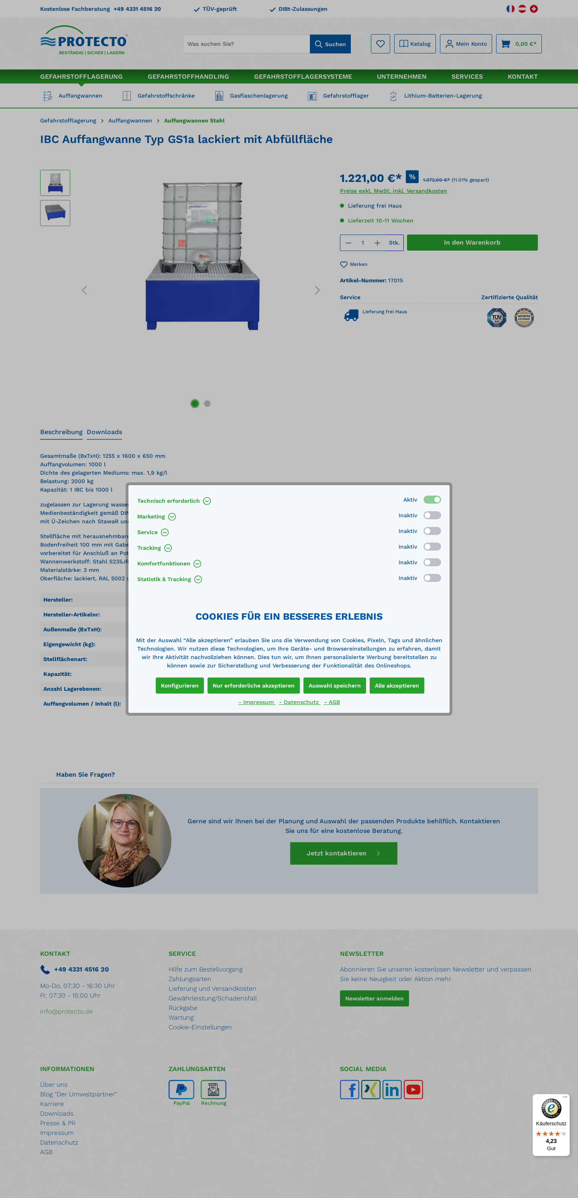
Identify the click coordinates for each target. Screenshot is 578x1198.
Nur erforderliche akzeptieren (254, 685)
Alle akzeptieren (397, 685)
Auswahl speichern (335, 685)
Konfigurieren (180, 685)
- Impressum (257, 702)
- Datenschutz (300, 702)
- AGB (332, 702)
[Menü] (565, 1099)
